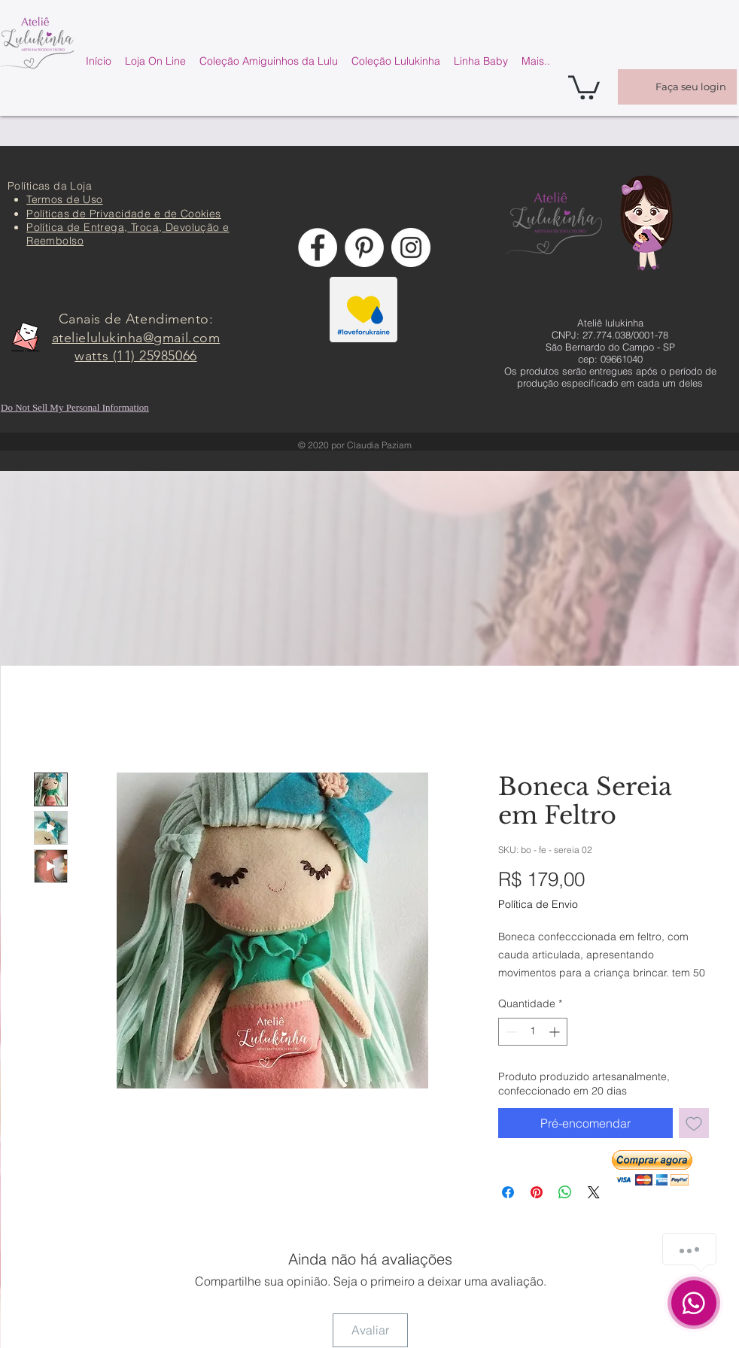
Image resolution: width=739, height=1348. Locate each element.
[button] (584, 86)
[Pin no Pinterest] (537, 1192)
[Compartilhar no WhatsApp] (565, 1192)
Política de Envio (538, 904)
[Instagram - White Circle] (410, 247)
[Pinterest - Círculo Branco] (364, 247)
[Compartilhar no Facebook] (508, 1192)
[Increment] (555, 1032)
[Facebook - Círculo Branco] (317, 247)
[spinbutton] (532, 1032)
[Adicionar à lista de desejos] (694, 1123)
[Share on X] (594, 1192)
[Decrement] (509, 1032)
